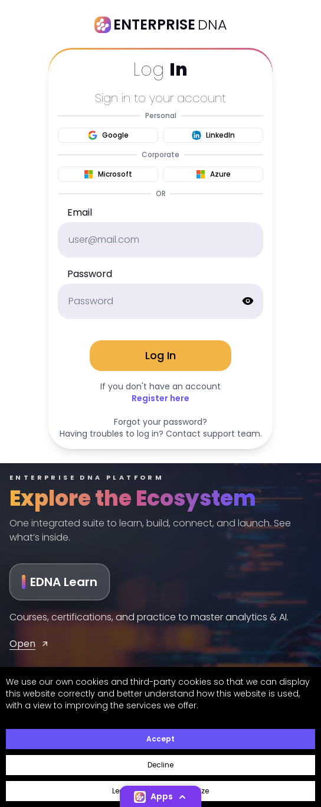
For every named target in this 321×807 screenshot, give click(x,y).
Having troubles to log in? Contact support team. (161, 434)
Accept (160, 739)
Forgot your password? (160, 422)
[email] (160, 240)
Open (29, 643)
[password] (160, 301)
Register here (160, 398)
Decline (160, 765)
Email (79, 212)
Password (89, 274)
